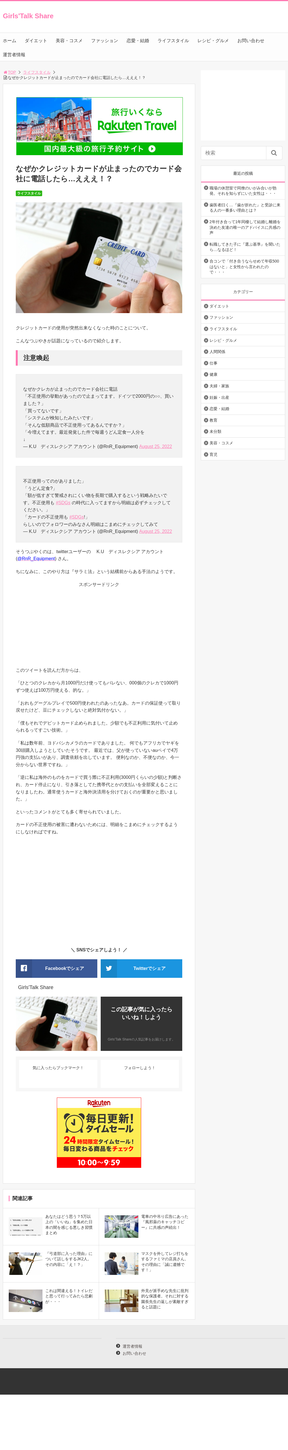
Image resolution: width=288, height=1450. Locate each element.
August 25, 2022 (155, 446)
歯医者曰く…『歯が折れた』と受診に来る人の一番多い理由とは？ (245, 208)
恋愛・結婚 (138, 40)
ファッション (104, 40)
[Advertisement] (99, 627)
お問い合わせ (250, 40)
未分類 (215, 431)
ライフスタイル (173, 40)
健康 (213, 374)
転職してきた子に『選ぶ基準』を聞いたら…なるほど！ (245, 247)
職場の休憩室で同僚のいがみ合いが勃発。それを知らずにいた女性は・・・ (243, 191)
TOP (9, 72)
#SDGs (63, 502)
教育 (213, 420)
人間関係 (217, 351)
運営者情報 (14, 54)
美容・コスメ (69, 40)
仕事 (213, 363)
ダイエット (36, 40)
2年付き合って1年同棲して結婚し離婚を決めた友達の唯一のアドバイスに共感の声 (245, 227)
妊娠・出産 (219, 397)
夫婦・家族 (219, 386)
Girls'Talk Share (28, 16)
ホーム (9, 40)
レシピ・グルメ (213, 40)
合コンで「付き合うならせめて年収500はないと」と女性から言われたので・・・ (244, 266)
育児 (213, 454)
